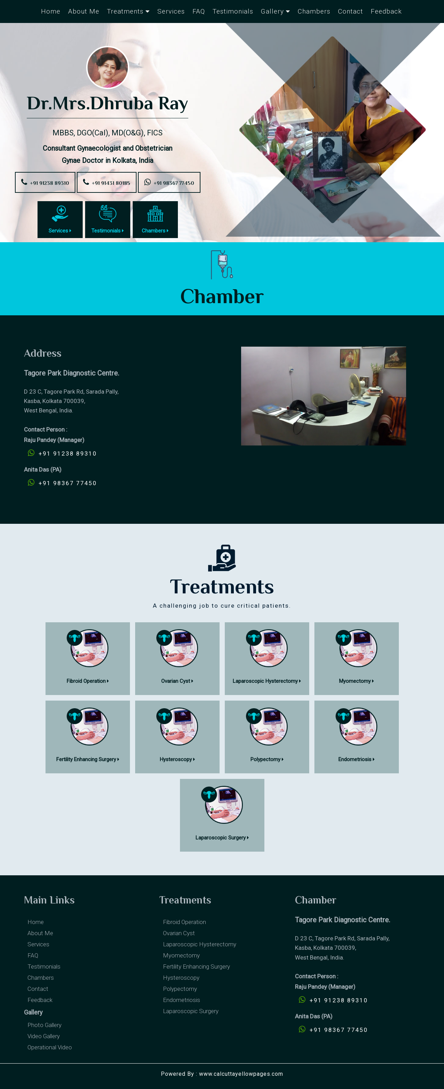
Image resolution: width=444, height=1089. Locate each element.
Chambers (314, 11)
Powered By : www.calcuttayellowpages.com (222, 1074)
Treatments (128, 11)
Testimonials (233, 11)
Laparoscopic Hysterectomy (199, 944)
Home (50, 11)
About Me (83, 11)
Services (171, 11)
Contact (350, 11)
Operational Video (49, 1047)
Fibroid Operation (184, 921)
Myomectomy (181, 955)
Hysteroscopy (181, 977)
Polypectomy (180, 988)
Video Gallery (43, 1036)
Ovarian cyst (179, 933)
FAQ (198, 11)
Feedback (386, 11)
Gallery (275, 11)
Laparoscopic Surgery (191, 1011)
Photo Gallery (44, 1024)
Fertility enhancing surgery (196, 966)
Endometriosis (181, 999)
